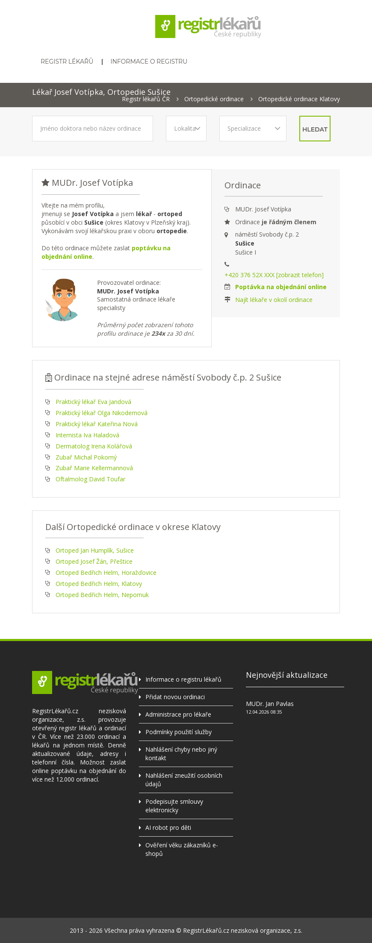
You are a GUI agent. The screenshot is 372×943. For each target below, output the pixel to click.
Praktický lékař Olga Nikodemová (102, 413)
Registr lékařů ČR (146, 99)
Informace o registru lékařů (183, 679)
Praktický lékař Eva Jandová (93, 402)
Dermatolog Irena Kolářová (94, 446)
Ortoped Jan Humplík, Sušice (95, 550)
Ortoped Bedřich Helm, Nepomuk (102, 595)
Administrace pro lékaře (178, 714)
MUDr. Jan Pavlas (270, 703)
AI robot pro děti (168, 827)
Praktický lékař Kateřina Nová (97, 424)
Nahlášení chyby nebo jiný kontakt (181, 753)
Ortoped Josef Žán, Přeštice (94, 561)
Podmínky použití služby (178, 732)
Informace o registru (148, 61)
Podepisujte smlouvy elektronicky (174, 805)
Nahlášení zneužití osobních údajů (183, 779)
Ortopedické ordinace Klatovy (299, 99)
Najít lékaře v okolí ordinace (274, 300)
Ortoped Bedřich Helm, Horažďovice (106, 572)
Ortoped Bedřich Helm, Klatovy (99, 584)
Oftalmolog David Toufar (90, 479)
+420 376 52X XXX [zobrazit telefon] (274, 275)
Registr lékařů (67, 61)
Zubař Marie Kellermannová (94, 468)
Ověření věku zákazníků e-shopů (181, 849)
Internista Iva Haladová (87, 435)
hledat (315, 129)
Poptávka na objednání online (281, 287)
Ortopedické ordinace (214, 99)
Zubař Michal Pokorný (86, 457)
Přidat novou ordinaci (175, 697)
